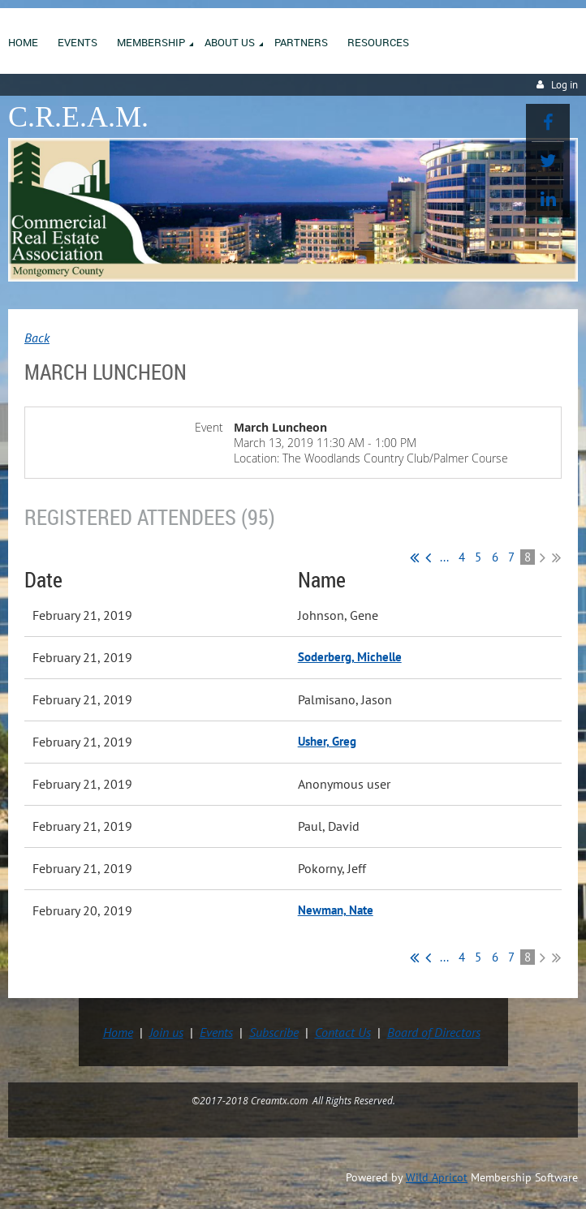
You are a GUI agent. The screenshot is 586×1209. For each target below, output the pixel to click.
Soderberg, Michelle (350, 657)
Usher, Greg (327, 741)
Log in (564, 85)
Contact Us (343, 1032)
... (444, 557)
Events (216, 1032)
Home (118, 1032)
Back (37, 337)
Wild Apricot (437, 1177)
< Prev (428, 557)
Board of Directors (433, 1032)
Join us (166, 1032)
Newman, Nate (335, 910)
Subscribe (274, 1032)
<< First (414, 557)
